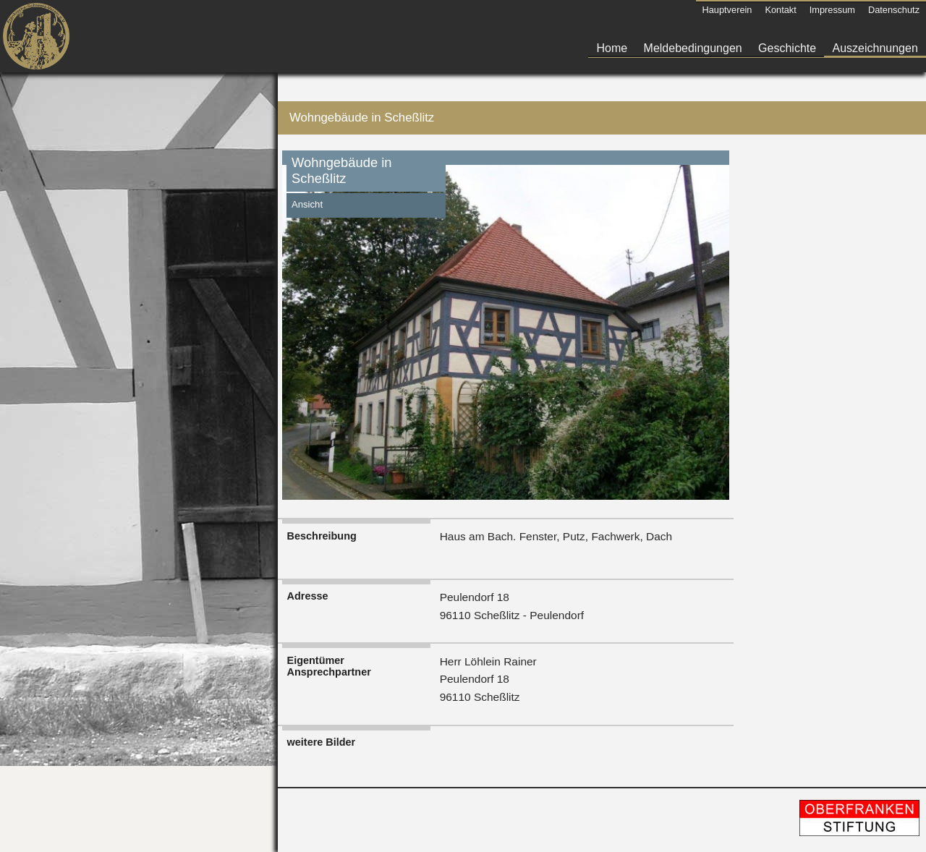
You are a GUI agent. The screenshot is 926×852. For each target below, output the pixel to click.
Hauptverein (727, 9)
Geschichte (787, 48)
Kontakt (780, 9)
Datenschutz (893, 9)
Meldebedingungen (693, 48)
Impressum (832, 9)
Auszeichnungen (875, 48)
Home (612, 48)
